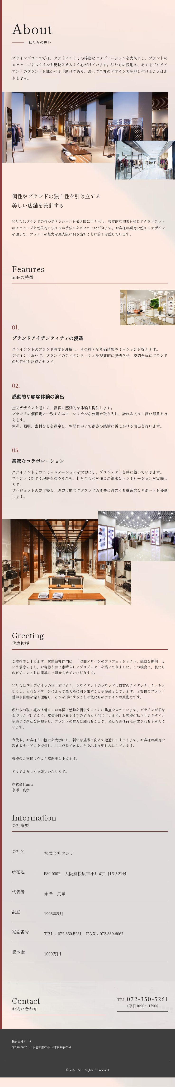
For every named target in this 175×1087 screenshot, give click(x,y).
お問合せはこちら (137, 1018)
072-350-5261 (142, 999)
